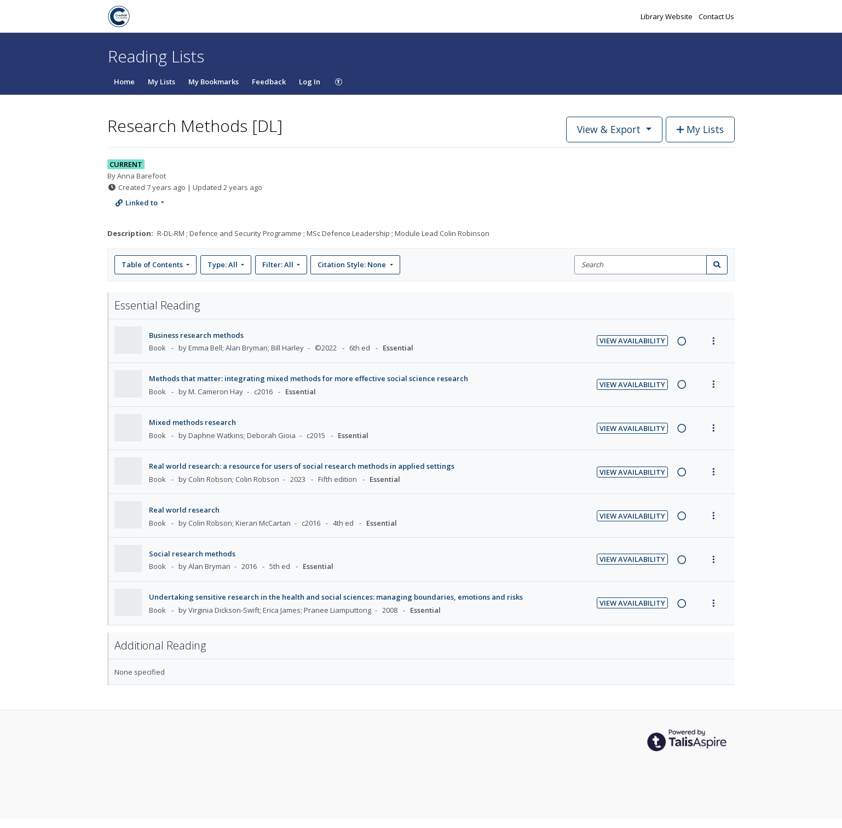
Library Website (667, 16)
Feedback (269, 82)
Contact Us (716, 16)
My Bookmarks (213, 82)
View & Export (610, 129)
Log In (309, 82)
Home (124, 82)
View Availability (632, 341)
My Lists (161, 82)
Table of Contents (153, 264)
